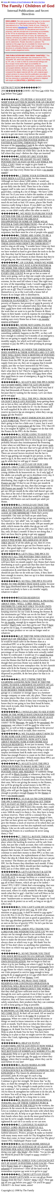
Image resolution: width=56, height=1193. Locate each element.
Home (5, 2)
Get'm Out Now (39, 2)
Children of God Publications (20, 2)
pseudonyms (22, 27)
